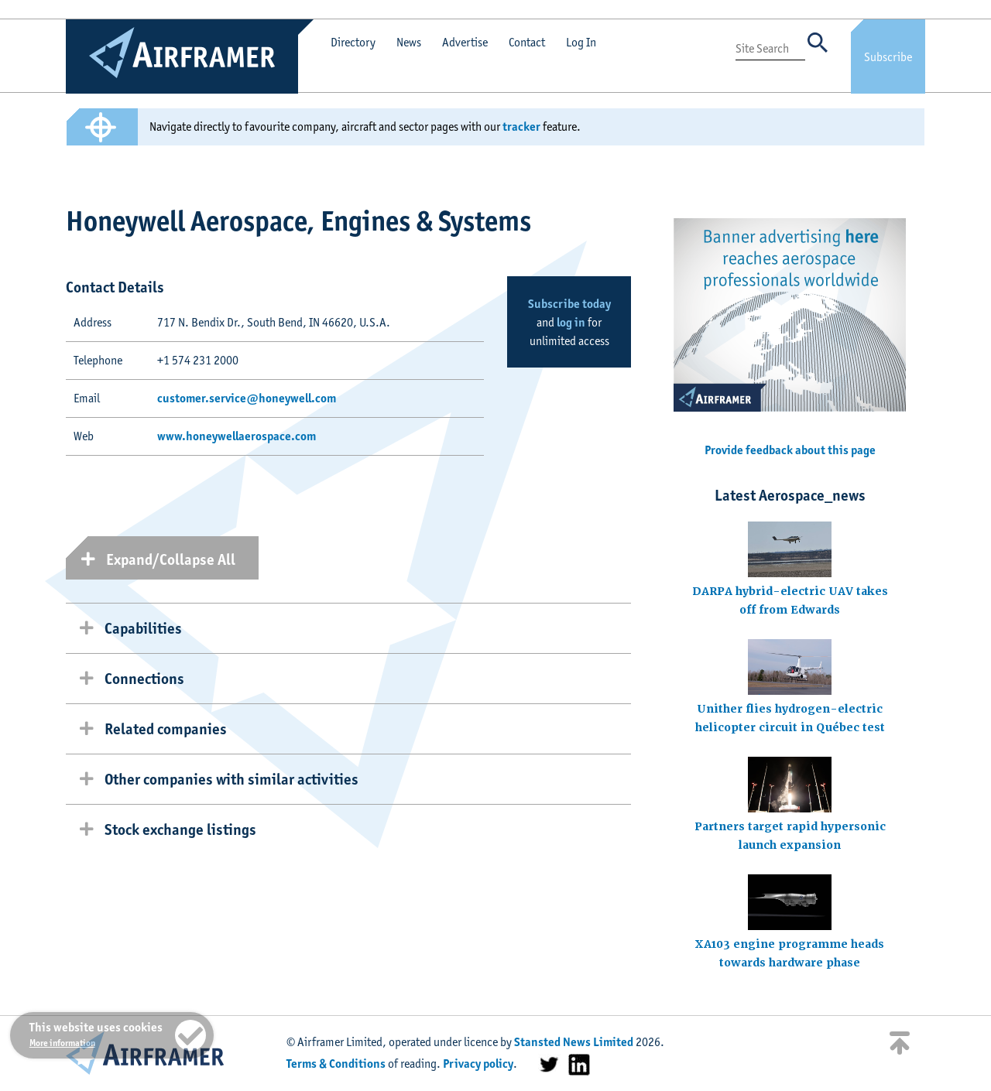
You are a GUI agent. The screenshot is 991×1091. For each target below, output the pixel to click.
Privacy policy (478, 1063)
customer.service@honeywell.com (246, 398)
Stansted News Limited (573, 1042)
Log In (581, 42)
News (408, 42)
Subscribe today (569, 303)
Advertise (465, 42)
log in (571, 322)
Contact (527, 42)
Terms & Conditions (336, 1063)
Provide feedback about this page (790, 450)
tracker (521, 126)
